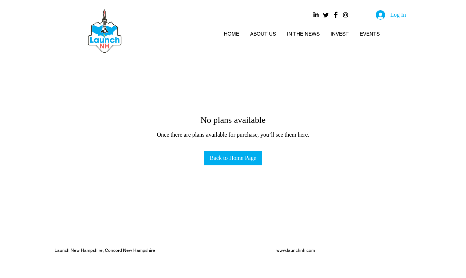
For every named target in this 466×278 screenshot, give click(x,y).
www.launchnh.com (295, 250)
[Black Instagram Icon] (345, 15)
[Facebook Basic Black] (335, 15)
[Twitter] (326, 15)
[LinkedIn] (316, 15)
